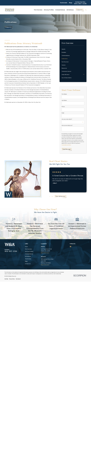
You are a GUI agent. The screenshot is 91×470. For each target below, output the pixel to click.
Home (26, 246)
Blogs (70, 2)
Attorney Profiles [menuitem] (49, 10)
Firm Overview (28, 249)
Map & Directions (45, 253)
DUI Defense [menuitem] (70, 10)
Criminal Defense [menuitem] (60, 10)
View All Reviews (60, 196)
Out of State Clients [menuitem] (66, 77)
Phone (63, 106)
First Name (64, 94)
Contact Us (79, 10)
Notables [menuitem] (64, 52)
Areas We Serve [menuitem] (65, 74)
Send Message (67, 149)
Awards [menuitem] (63, 49)
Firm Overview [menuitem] (38, 10)
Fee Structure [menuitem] (65, 62)
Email (63, 113)
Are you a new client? (67, 119)
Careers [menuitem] (64, 65)
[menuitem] (6, 279)
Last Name (64, 100)
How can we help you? (67, 125)
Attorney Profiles (29, 251)
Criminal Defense (29, 254)
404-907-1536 (80, 3)
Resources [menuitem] (64, 68)
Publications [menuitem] (65, 58)
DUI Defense (28, 256)
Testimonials (63, 2)
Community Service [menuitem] (66, 71)
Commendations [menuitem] (66, 55)
